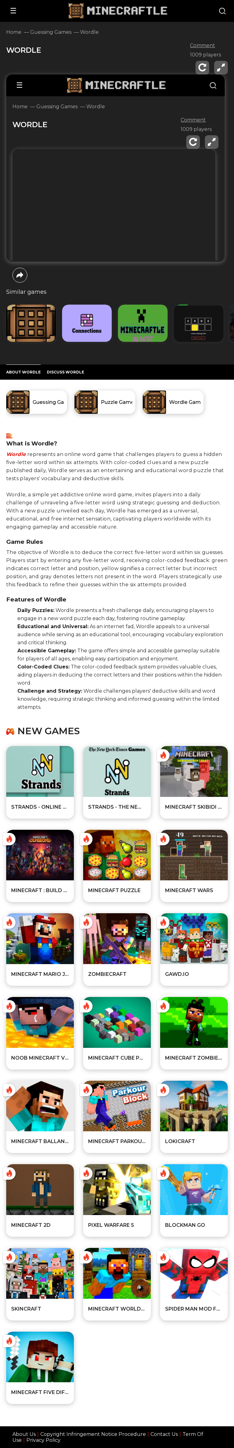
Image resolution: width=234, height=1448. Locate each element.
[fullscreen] (221, 67)
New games (48, 731)
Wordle (16, 454)
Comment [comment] (202, 45)
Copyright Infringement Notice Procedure (93, 1434)
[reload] (202, 67)
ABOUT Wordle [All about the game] (23, 372)
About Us (24, 1434)
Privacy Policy (43, 1440)
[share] (19, 275)
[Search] (222, 12)
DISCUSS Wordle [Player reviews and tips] (65, 372)
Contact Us (164, 1434)
